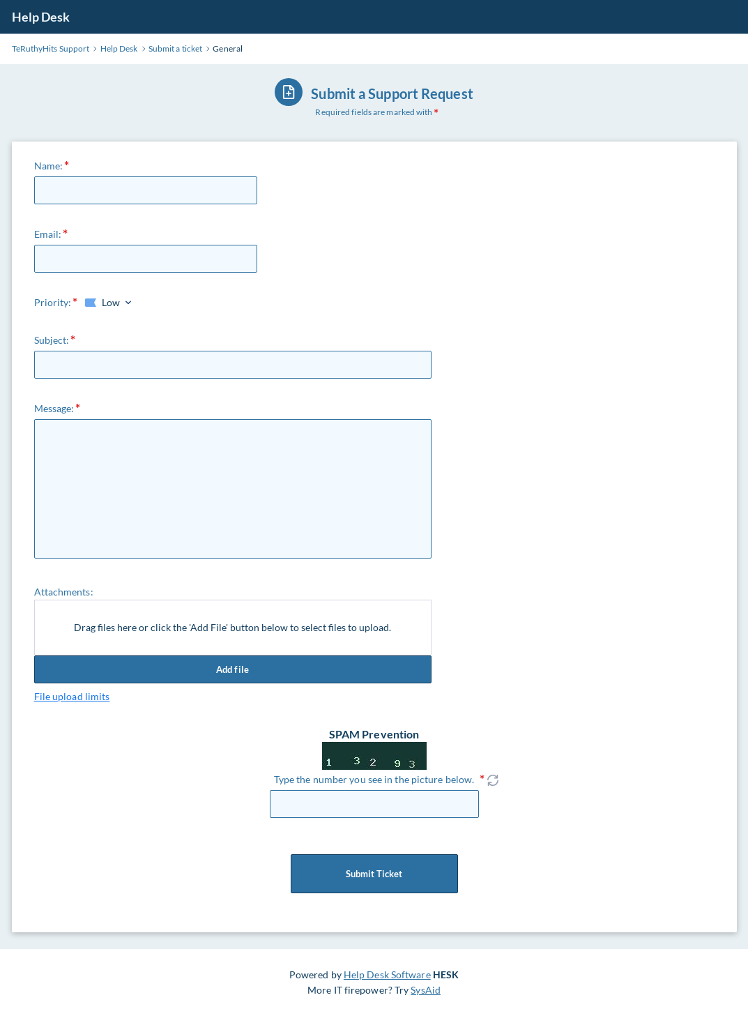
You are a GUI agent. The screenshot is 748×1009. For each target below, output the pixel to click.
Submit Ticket (374, 874)
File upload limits (72, 696)
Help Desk (41, 16)
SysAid (426, 990)
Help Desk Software (387, 974)
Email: (48, 234)
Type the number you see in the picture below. (374, 779)
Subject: (52, 340)
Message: (54, 408)
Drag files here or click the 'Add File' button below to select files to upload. (232, 627)
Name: (48, 166)
